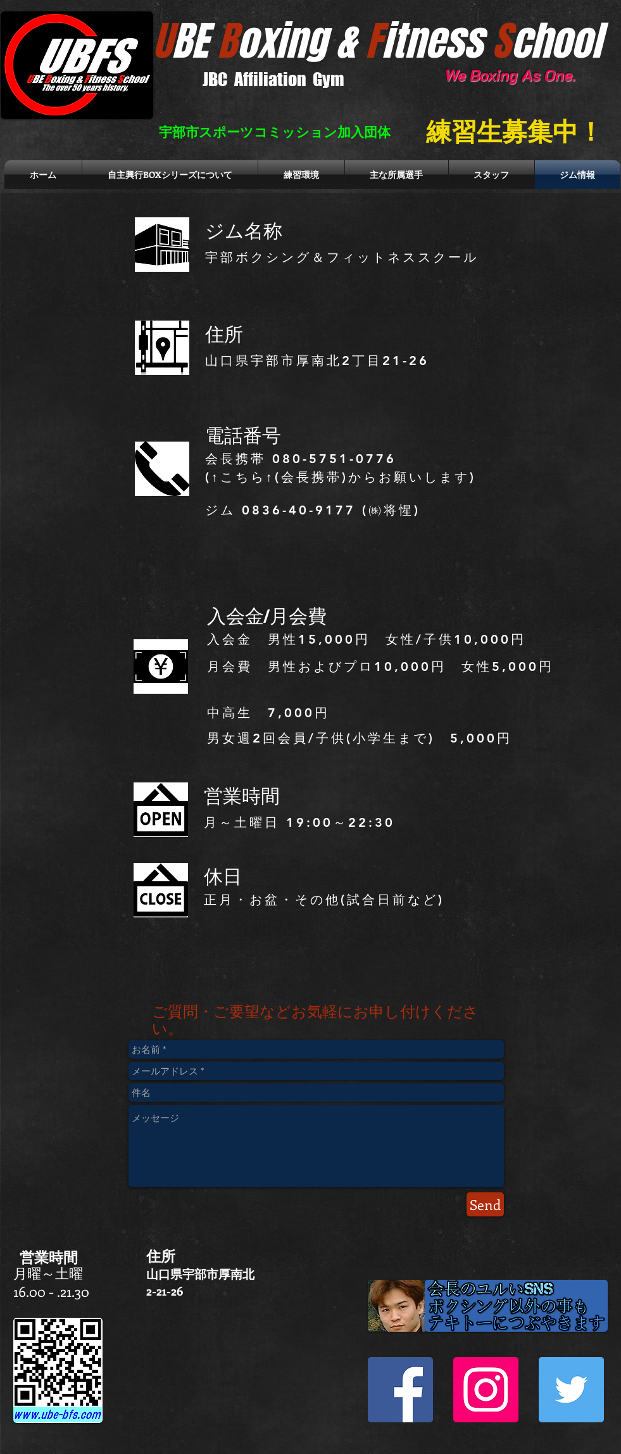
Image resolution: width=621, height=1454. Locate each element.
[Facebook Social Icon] (400, 1389)
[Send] (485, 1204)
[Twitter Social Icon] (571, 1389)
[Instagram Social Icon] (485, 1389)
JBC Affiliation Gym (273, 79)
